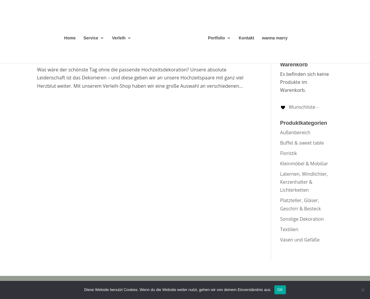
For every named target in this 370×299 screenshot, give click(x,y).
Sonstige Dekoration (302, 219)
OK (280, 289)
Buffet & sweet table (302, 143)
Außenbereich (295, 132)
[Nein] (363, 290)
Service (90, 38)
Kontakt (246, 38)
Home (70, 38)
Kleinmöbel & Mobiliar (304, 163)
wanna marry (274, 38)
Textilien (289, 229)
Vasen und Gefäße (300, 239)
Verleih (119, 38)
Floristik (288, 153)
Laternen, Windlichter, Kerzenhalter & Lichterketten (304, 182)
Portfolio (216, 38)
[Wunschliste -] (299, 107)
